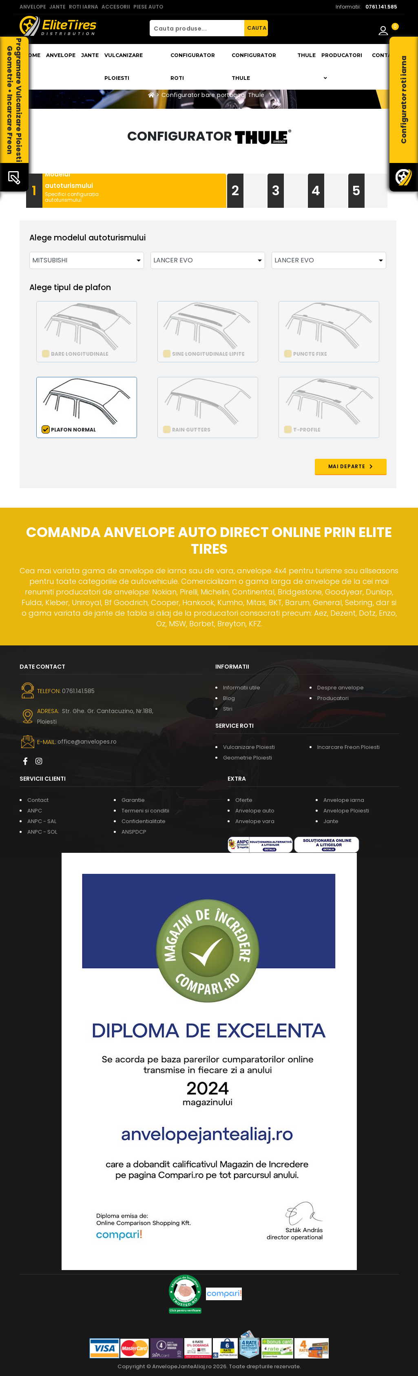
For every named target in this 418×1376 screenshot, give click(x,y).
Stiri (227, 709)
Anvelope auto (254, 811)
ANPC (34, 811)
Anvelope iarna (343, 800)
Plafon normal (73, 429)
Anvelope (60, 55)
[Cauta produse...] (197, 28)
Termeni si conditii (145, 811)
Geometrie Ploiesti (247, 758)
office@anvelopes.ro (87, 742)
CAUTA (256, 28)
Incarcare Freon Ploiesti (348, 747)
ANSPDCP (134, 832)
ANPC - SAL (41, 821)
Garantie (133, 800)
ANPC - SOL (42, 832)
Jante (90, 55)
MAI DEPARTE (351, 466)
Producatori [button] (341, 66)
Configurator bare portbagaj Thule (213, 95)
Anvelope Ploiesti (346, 811)
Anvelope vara (254, 821)
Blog (229, 698)
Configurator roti (192, 66)
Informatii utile (241, 687)
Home (32, 55)
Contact (385, 55)
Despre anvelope (340, 687)
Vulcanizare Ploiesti (123, 66)
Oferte (243, 800)
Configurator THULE (254, 66)
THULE (306, 55)
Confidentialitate (144, 821)
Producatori (333, 698)
